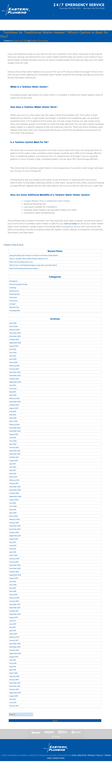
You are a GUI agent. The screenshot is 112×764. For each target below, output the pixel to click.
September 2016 (15, 653)
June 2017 (12, 624)
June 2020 (13, 506)
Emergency (13, 281)
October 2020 (14, 493)
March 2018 (13, 594)
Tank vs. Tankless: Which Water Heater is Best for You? (28, 259)
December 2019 (14, 526)
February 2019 (14, 558)
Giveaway (12, 288)
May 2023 (12, 415)
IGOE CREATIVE (79, 755)
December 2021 (14, 451)
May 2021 (12, 470)
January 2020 (14, 523)
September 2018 (15, 575)
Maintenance (14, 291)
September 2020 (15, 496)
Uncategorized (14, 310)
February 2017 (14, 637)
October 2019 (14, 532)
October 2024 (14, 379)
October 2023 (14, 405)
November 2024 (15, 375)
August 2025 (13, 346)
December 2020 (15, 487)
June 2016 (12, 663)
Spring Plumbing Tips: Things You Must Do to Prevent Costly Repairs (33, 255)
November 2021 (14, 454)
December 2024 (15, 372)
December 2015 (14, 683)
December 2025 (15, 333)
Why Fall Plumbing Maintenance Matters (24, 268)
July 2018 (12, 581)
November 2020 (15, 490)
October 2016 (14, 650)
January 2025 (14, 369)
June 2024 (13, 388)
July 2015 (12, 699)
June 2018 (12, 585)
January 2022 (14, 447)
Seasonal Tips (14, 307)
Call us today (70, 223)
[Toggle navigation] (53, 15)
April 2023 (12, 418)
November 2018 (14, 568)
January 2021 (13, 483)
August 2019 (13, 539)
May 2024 (12, 392)
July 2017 (12, 621)
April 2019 (12, 552)
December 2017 (14, 604)
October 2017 (14, 611)
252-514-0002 (98, 8)
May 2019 (12, 549)
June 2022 (13, 441)
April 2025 (12, 359)
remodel (12, 304)
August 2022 (13, 434)
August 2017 (13, 617)
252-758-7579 (74, 8)
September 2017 (15, 614)
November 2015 (14, 686)
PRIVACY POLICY (95, 755)
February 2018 (14, 598)
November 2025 (15, 336)
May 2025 (12, 356)
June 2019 (12, 545)
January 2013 (13, 706)
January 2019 (13, 562)
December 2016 (14, 644)
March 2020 (13, 516)
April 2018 (12, 591)
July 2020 (12, 503)
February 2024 (14, 398)
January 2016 (13, 679)
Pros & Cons (17, 245)
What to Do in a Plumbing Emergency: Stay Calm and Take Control (33, 265)
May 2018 (12, 588)
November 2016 (14, 647)
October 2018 (14, 572)
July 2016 (12, 660)
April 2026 (12, 323)
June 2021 (12, 467)
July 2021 (12, 464)
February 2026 (14, 330)
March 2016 (13, 673)
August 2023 (13, 408)
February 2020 (14, 519)
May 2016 (12, 666)
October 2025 (14, 339)
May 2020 (12, 509)
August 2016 (13, 657)
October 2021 (14, 457)
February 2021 (14, 480)
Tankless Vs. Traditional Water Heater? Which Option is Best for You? (54, 34)
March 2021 (13, 477)
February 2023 (14, 424)
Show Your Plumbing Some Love (21, 262)
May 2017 (12, 627)
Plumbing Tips (14, 294)
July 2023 (12, 411)
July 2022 (12, 437)
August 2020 (13, 500)
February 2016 (14, 676)
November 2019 (14, 529)
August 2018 (13, 578)
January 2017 (13, 640)
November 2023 (15, 401)
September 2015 (15, 693)
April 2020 (13, 513)
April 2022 (12, 444)
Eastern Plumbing (39, 41)
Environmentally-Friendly (18, 284)
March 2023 (13, 421)
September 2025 (15, 343)
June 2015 (12, 702)
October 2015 (14, 689)
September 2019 (15, 536)
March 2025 (13, 362)
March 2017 (13, 634)
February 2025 (14, 366)
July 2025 (12, 349)
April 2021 (12, 473)
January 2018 (14, 601)
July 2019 (12, 542)
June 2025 (13, 352)
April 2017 (12, 630)
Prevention (13, 297)
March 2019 (13, 555)
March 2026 (13, 326)
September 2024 (15, 382)
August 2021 (13, 460)
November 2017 (14, 608)
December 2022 (15, 428)
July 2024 (12, 385)
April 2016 (12, 670)
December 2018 (14, 565)
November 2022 (15, 431)
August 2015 (13, 696)
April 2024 (12, 395)
